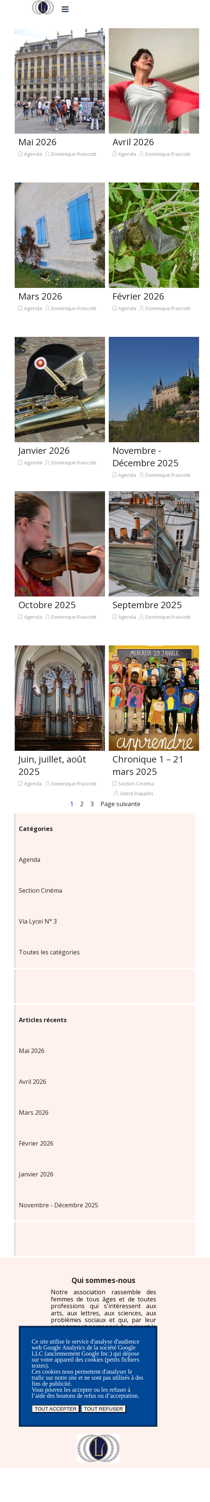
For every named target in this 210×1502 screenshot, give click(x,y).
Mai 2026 (37, 141)
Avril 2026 (133, 141)
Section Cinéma (136, 783)
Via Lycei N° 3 (38, 921)
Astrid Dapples (137, 793)
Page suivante (120, 804)
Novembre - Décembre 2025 (145, 456)
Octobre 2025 (47, 604)
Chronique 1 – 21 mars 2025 (148, 765)
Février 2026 (138, 296)
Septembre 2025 (147, 604)
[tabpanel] (103, 1310)
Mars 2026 (40, 296)
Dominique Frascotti (73, 154)
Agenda (33, 154)
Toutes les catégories (49, 952)
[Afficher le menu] (65, 9)
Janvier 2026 (44, 450)
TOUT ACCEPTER (55, 1409)
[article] (60, 103)
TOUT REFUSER (103, 1409)
